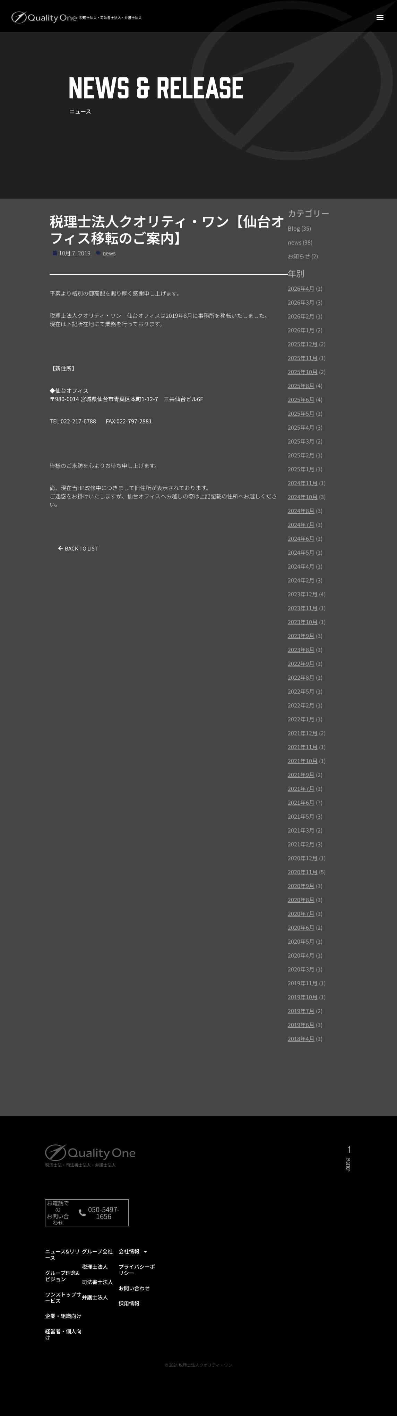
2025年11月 (303, 358)
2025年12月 (303, 344)
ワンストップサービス (63, 1304)
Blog (294, 228)
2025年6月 (301, 399)
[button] (380, 17)
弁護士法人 (95, 1304)
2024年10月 (303, 496)
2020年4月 (301, 955)
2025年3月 (301, 441)
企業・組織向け (63, 1322)
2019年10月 (303, 997)
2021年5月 (301, 816)
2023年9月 (301, 635)
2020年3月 (301, 969)
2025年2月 (301, 455)
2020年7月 (301, 913)
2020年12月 (303, 858)
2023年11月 (303, 608)
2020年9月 (301, 885)
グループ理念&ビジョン (62, 1283)
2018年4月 (301, 1038)
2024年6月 (301, 538)
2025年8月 (301, 385)
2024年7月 (301, 524)
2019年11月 (303, 983)
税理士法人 (95, 1273)
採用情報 (129, 1310)
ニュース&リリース (62, 1261)
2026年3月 (301, 302)
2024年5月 (301, 552)
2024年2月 (301, 580)
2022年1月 (301, 719)
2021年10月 (303, 760)
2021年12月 (303, 733)
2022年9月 (301, 663)
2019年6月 (301, 1024)
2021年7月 (301, 788)
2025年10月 (303, 371)
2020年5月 (301, 941)
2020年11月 (303, 872)
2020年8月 (301, 899)
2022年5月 (301, 691)
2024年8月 (301, 510)
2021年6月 (301, 802)
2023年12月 (303, 594)
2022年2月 (301, 705)
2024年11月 (303, 483)
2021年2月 (301, 844)
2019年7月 (301, 1011)
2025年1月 (301, 469)
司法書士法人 (97, 1288)
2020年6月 (301, 927)
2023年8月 (301, 649)
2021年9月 (301, 774)
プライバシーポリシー (137, 1276)
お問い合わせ (134, 1295)
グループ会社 (97, 1258)
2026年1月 (301, 330)
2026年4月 (301, 288)
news (109, 253)
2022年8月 (301, 677)
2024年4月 (301, 566)
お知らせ (299, 256)
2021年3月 (301, 830)
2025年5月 (301, 413)
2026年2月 (301, 316)
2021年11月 (303, 747)
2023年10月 (303, 622)
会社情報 (133, 1258)
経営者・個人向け (63, 1341)
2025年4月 (301, 427)
